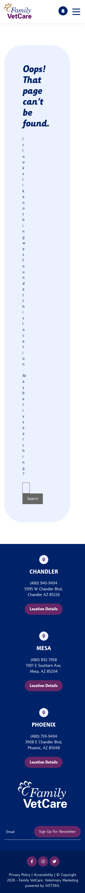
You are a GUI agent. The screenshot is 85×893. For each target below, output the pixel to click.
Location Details (44, 609)
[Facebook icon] (32, 861)
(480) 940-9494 (43, 583)
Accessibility (43, 875)
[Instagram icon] (43, 861)
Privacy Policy (19, 875)
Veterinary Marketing (61, 880)
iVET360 (52, 885)
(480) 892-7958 (44, 660)
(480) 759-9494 (43, 736)
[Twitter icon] (54, 861)
